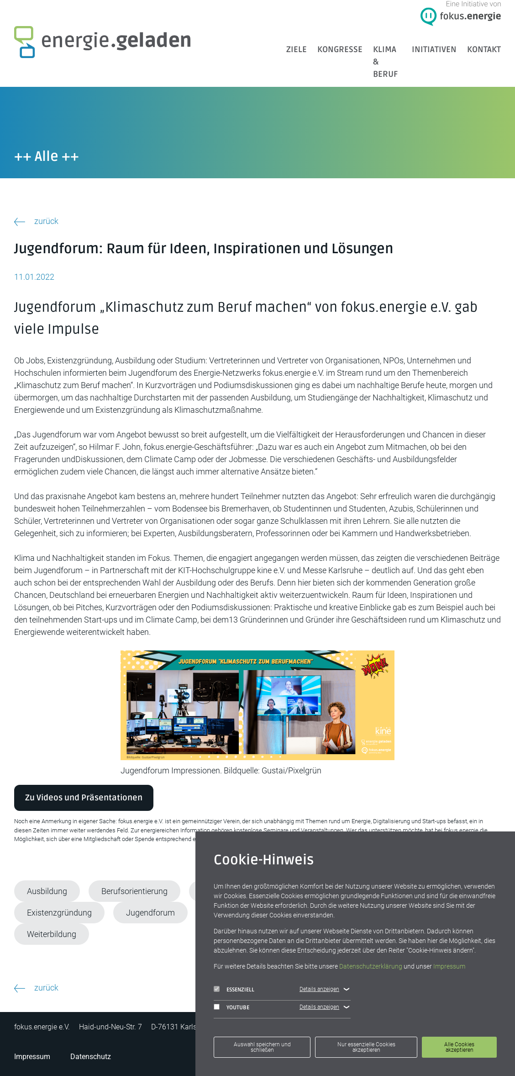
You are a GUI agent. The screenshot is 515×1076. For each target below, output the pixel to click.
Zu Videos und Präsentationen (83, 798)
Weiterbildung (51, 934)
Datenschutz (90, 1056)
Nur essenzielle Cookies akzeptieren (366, 1047)
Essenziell (234, 989)
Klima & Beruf (385, 61)
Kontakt (484, 49)
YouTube (231, 1007)
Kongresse (340, 49)
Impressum (32, 1056)
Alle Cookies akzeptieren (459, 1047)
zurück (46, 221)
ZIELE (296, 49)
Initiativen (434, 49)
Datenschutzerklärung (370, 966)
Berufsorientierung (134, 891)
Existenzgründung (59, 912)
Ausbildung (47, 891)
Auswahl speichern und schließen (262, 1047)
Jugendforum (150, 912)
